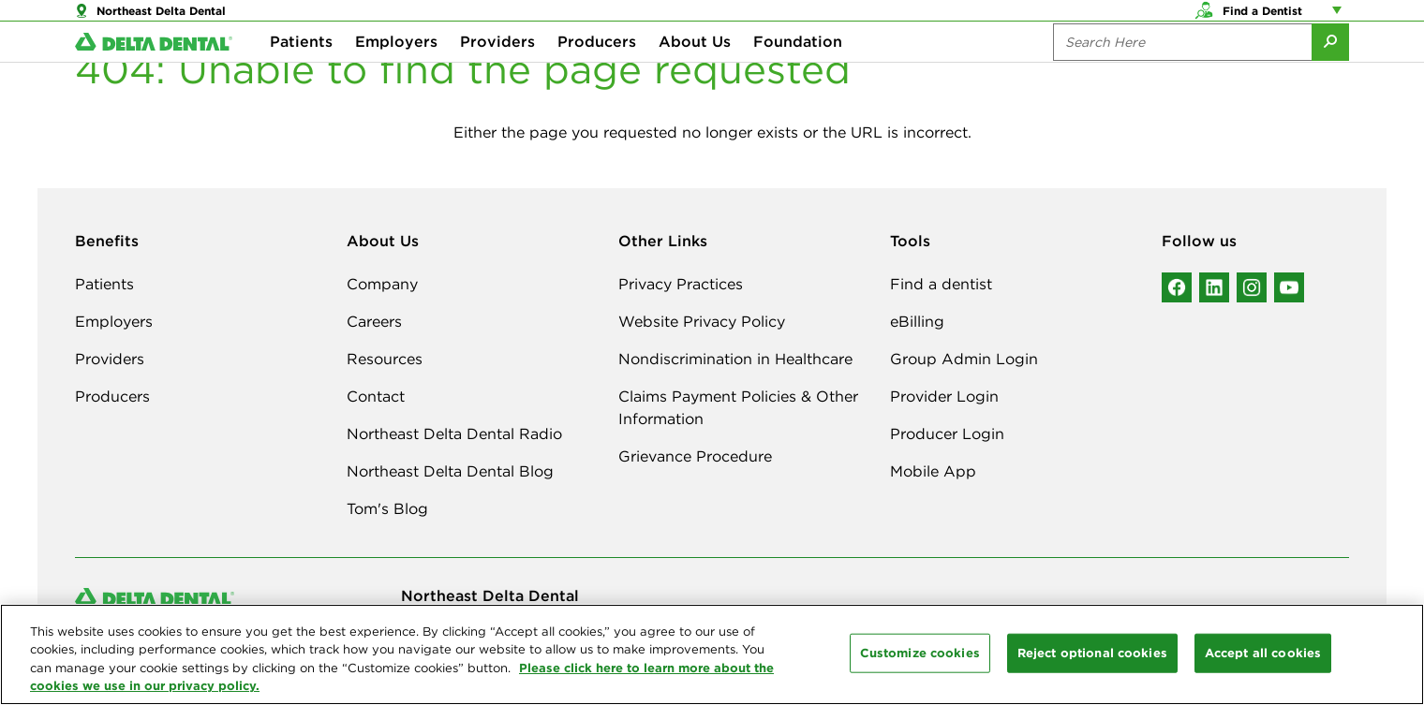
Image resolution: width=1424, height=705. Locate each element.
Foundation (797, 75)
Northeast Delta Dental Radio (454, 433)
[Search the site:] (1182, 75)
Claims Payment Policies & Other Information (738, 407)
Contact (376, 396)
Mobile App (933, 471)
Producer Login (947, 433)
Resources (385, 358)
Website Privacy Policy (701, 321)
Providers (497, 75)
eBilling (917, 321)
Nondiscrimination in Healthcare (735, 358)
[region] (712, 654)
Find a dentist (941, 283)
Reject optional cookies (1092, 652)
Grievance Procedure (695, 456)
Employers (396, 75)
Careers (374, 321)
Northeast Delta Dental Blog (450, 471)
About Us (695, 75)
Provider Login (944, 396)
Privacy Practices (680, 283)
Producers (596, 75)
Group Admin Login (964, 358)
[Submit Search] (1330, 75)
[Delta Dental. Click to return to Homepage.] (153, 75)
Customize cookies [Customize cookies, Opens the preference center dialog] (920, 652)
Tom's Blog (387, 508)
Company (382, 283)
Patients (301, 75)
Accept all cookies (1263, 652)
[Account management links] (1340, 18)
